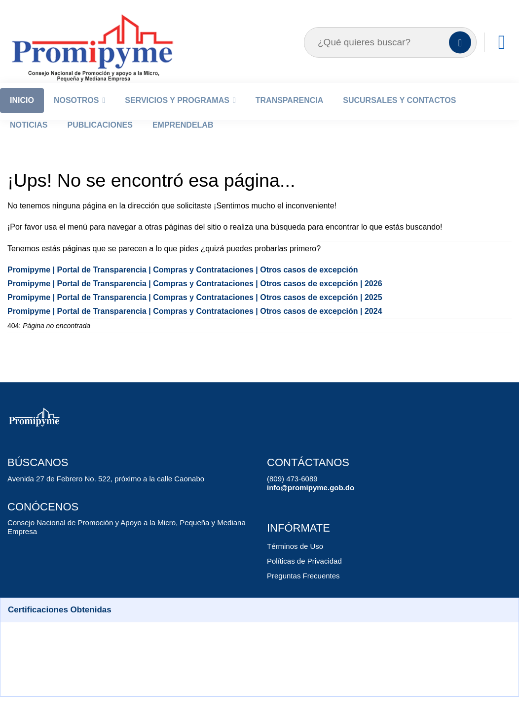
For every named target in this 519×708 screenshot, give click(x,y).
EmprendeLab (183, 138)
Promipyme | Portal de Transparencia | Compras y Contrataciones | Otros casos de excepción (170, 283)
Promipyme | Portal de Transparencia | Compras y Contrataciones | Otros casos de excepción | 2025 (182, 310)
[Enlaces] (502, 56)
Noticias (28, 138)
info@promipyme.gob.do (306, 501)
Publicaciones (99, 138)
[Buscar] (460, 56)
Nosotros (76, 113)
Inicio (22, 113)
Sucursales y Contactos (399, 113)
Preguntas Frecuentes (301, 589)
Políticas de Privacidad (301, 574)
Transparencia (289, 113)
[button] (259, 623)
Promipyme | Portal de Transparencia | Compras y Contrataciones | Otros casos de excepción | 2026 (182, 297)
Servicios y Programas (177, 113)
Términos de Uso (293, 559)
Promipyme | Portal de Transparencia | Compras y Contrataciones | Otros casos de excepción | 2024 (182, 324)
